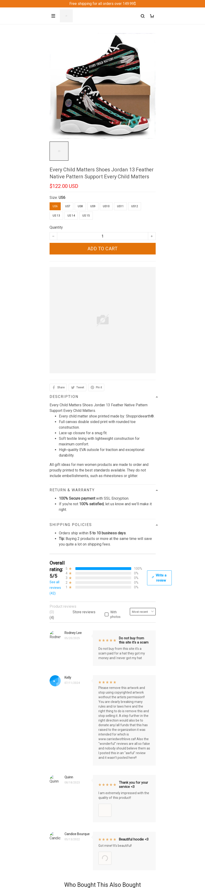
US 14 (71, 215)
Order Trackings (62, 752)
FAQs (54, 760)
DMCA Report (91, 875)
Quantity (56, 227)
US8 (80, 206)
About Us (57, 736)
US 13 (56, 215)
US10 (106, 206)
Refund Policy (61, 799)
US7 (67, 206)
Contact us (58, 744)
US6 (62, 197)
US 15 (86, 215)
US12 (134, 206)
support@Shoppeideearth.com (74, 706)
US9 (92, 206)
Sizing (55, 768)
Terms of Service (63, 815)
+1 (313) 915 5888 (65, 700)
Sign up (144, 856)
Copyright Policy (63, 823)
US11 (120, 206)
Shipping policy (62, 807)
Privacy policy (61, 791)
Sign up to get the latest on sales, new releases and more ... (98, 846)
